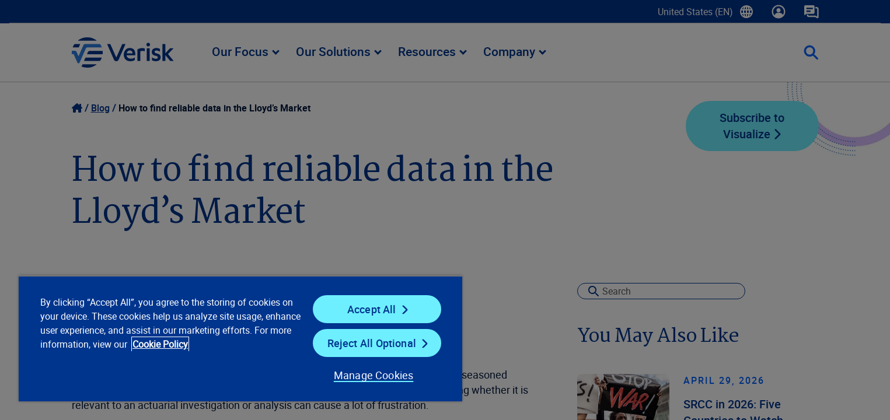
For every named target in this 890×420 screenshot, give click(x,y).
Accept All (371, 309)
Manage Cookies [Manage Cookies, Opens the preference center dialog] (374, 375)
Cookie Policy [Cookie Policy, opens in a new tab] (160, 344)
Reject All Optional (371, 343)
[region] (240, 338)
